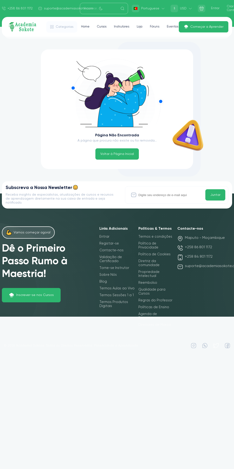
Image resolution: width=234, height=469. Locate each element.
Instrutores (124, 26)
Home (85, 26)
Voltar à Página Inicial (117, 154)
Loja (143, 26)
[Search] (104, 8)
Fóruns (160, 26)
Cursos (103, 26)
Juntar (215, 195)
